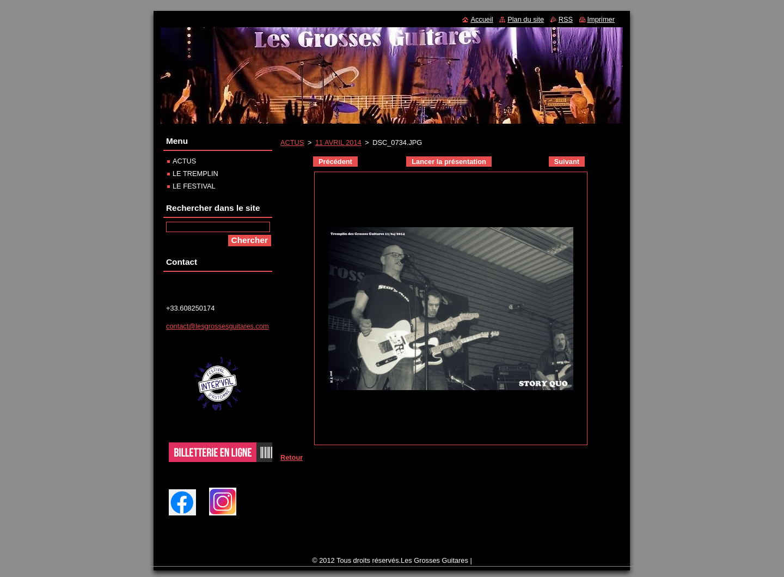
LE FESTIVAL (194, 186)
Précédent (335, 161)
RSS (566, 19)
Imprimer (601, 19)
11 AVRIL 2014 (338, 142)
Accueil (481, 19)
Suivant (566, 161)
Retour (291, 457)
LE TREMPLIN (195, 173)
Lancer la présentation (449, 161)
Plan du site (525, 19)
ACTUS (292, 142)
